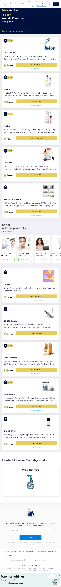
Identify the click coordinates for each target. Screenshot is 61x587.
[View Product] (30, 54)
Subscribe (30, 538)
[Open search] (58, 11)
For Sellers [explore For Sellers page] (52, 552)
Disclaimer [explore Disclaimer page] (30, 552)
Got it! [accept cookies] (56, 4)
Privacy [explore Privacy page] (14, 552)
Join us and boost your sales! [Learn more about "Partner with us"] (12, 583)
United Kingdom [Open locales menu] (42, 560)
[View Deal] (8, 249)
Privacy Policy (41, 6)
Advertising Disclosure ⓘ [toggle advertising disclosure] (17, 560)
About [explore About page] (6, 552)
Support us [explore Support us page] (41, 552)
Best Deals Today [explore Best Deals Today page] (11, 555)
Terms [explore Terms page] (21, 552)
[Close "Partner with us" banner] (59, 575)
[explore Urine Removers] (30, 481)
